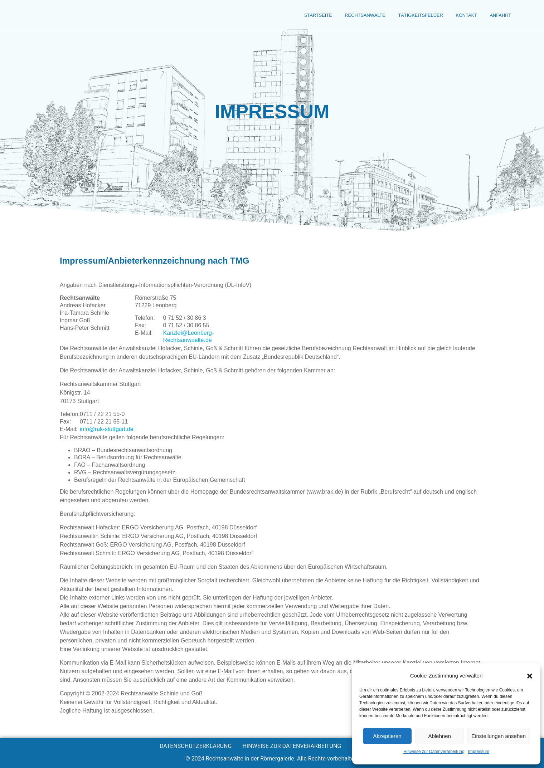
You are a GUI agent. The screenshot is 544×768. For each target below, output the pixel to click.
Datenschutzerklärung (196, 746)
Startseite (281, 16)
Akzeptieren (387, 736)
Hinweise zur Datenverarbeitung (434, 751)
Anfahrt (498, 16)
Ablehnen (439, 736)
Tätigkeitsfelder (404, 16)
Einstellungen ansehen (498, 736)
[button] (529, 676)
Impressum (478, 751)
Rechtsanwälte (337, 16)
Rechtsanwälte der (87, 16)
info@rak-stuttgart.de (106, 429)
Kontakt (458, 16)
